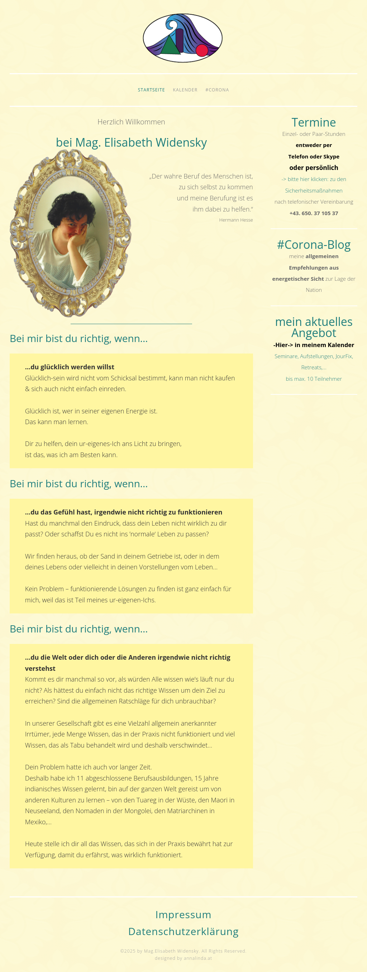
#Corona (217, 90)
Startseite (151, 90)
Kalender (185, 90)
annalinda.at (198, 958)
